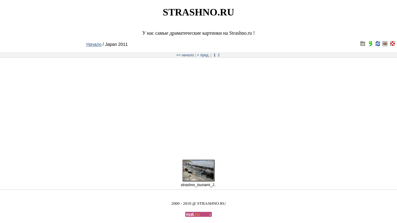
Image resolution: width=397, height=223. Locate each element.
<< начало (185, 55)
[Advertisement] (198, 106)
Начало (93, 44)
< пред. (203, 55)
